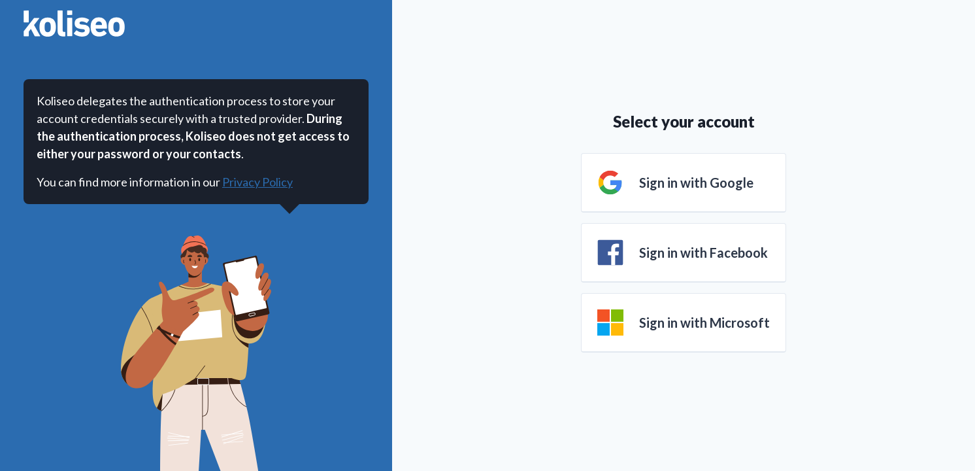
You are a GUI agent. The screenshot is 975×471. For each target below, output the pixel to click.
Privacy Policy (257, 182)
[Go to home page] (74, 23)
